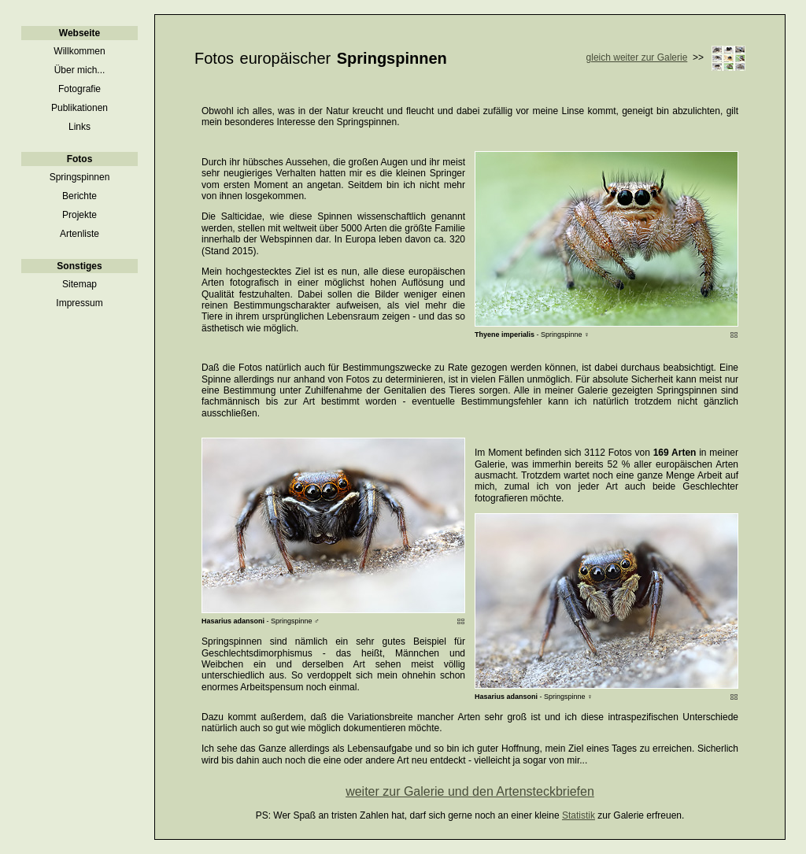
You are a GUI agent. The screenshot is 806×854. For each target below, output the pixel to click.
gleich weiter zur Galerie (637, 57)
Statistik (578, 815)
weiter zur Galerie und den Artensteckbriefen (470, 791)
